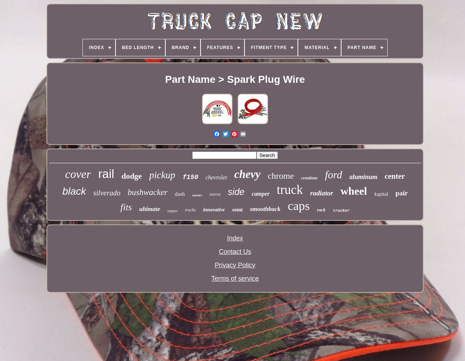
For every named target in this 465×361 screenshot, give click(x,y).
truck (290, 190)
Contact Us (235, 251)
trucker (341, 210)
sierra (215, 194)
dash (180, 194)
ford (333, 174)
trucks (190, 209)
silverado (106, 193)
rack (321, 209)
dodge (131, 175)
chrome (281, 175)
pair (402, 193)
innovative (214, 209)
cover (78, 173)
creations (309, 177)
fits (126, 207)
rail (106, 173)
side (236, 192)
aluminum (363, 176)
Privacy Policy (235, 265)
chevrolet (216, 177)
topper (172, 210)
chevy (247, 174)
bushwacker (147, 192)
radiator (321, 193)
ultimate (149, 209)
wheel (353, 191)
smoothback (265, 209)
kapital (381, 194)
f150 (190, 177)
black (74, 191)
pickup (162, 175)
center (395, 176)
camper (261, 194)
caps (299, 205)
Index (235, 238)
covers (197, 195)
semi (237, 209)
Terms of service (235, 278)
